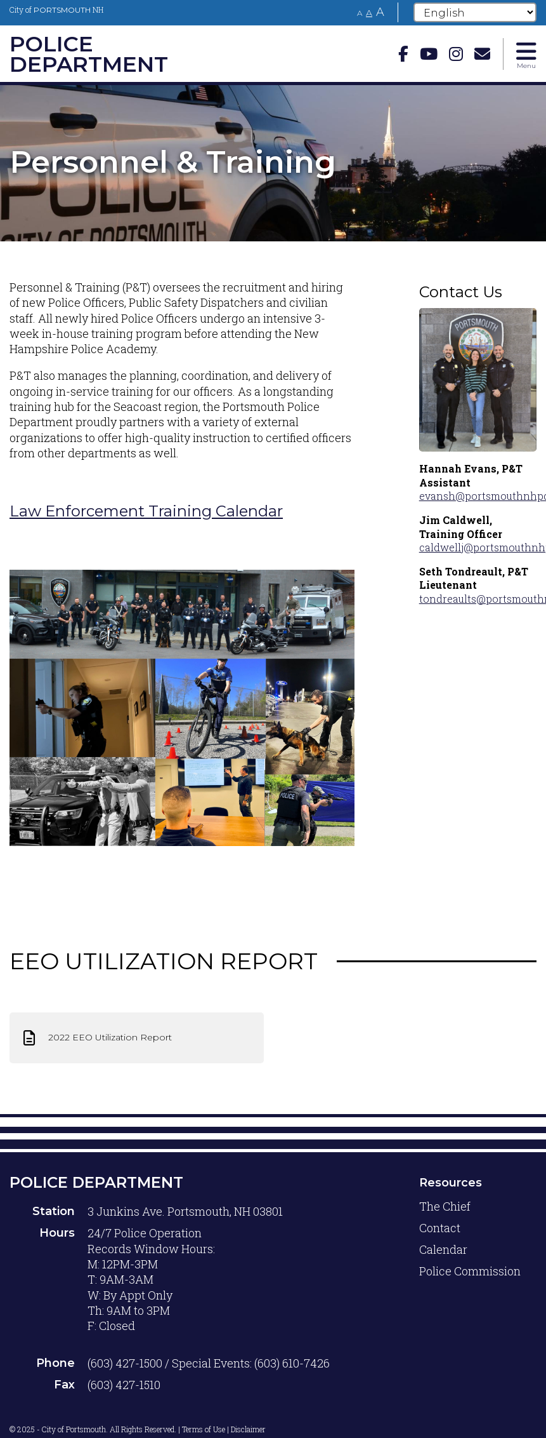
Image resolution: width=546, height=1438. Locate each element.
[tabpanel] (273, 162)
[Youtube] (429, 53)
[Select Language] (474, 12)
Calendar (443, 1249)
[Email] (482, 53)
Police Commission (470, 1271)
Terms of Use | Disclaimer (224, 1429)
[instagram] (456, 53)
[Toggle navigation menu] (526, 54)
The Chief (445, 1206)
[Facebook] (403, 53)
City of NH (56, 9)
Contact (439, 1227)
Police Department (96, 1182)
